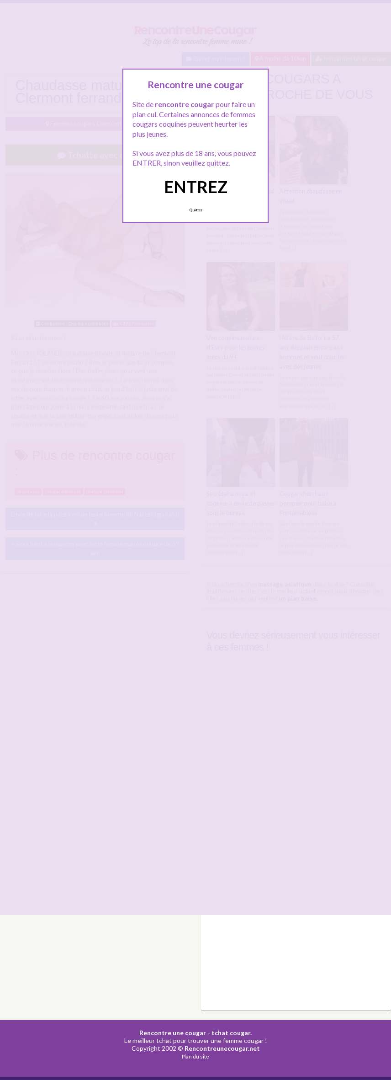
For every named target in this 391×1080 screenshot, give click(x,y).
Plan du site (195, 1056)
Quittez (195, 210)
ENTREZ (195, 187)
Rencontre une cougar (172, 1033)
